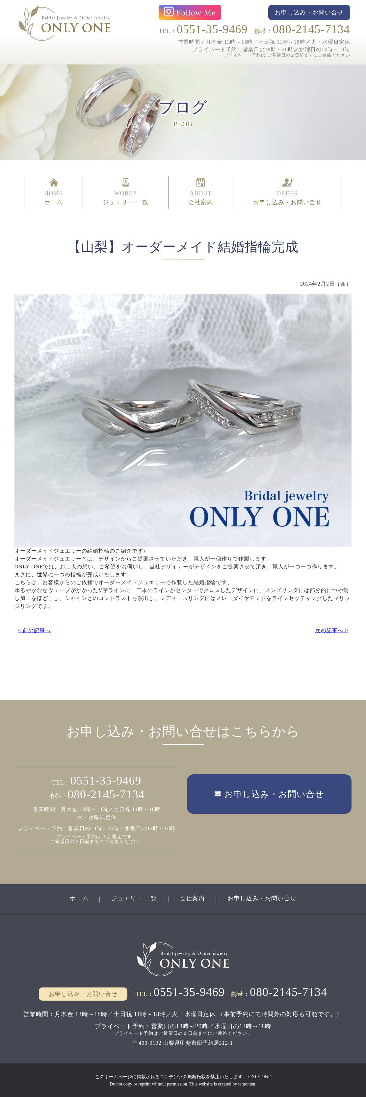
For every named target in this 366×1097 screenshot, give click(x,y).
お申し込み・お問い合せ (261, 898)
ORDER (287, 192)
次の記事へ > (331, 630)
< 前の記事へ (34, 630)
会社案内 (192, 898)
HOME (53, 192)
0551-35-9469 (212, 29)
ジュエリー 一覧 (134, 898)
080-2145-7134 (311, 29)
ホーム (79, 898)
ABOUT (200, 192)
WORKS (125, 192)
